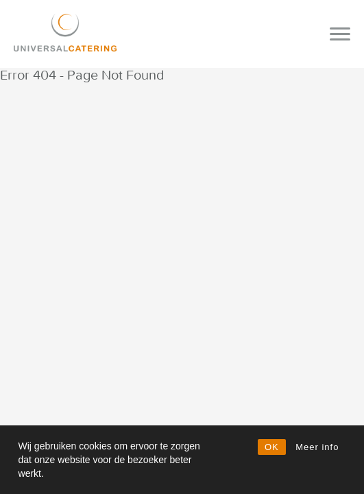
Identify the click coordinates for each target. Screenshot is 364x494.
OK (272, 447)
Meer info (317, 447)
